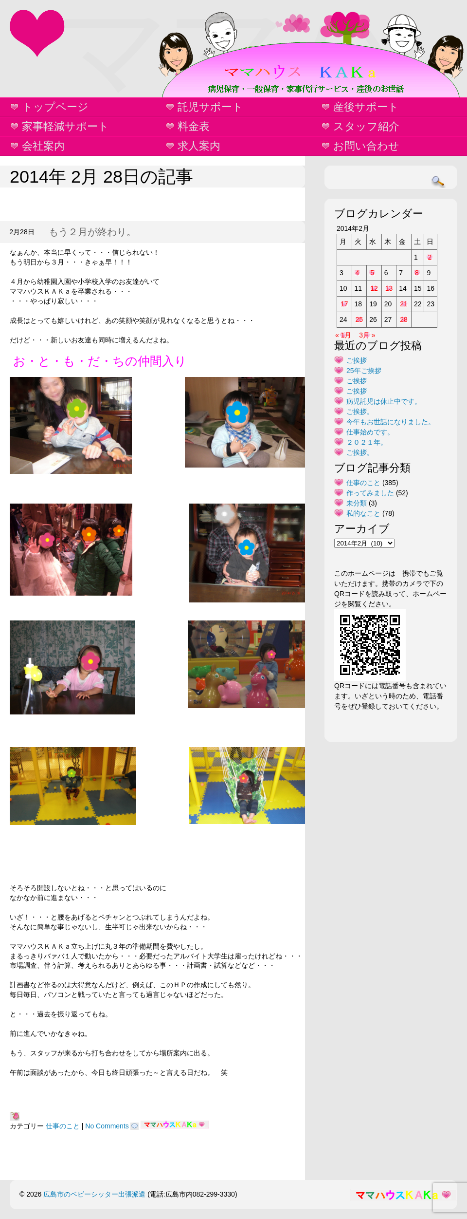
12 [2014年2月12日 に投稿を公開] (374, 288)
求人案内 (199, 146)
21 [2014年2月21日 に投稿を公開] (404, 304)
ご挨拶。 (360, 411)
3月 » (367, 335)
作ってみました (370, 493)
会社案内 (43, 146)
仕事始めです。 (370, 432)
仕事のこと (63, 1126)
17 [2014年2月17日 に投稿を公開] (344, 304)
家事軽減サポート (65, 126)
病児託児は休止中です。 (383, 401)
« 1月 (343, 335)
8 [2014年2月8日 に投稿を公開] (417, 273)
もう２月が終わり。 (92, 231)
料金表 (194, 126)
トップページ (55, 107)
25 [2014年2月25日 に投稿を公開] (359, 319)
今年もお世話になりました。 (390, 422)
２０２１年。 (366, 442)
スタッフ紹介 (366, 126)
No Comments (106, 1126)
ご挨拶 (356, 360)
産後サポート (366, 107)
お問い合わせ (366, 146)
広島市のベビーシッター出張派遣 (94, 1194)
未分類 (356, 503)
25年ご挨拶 (363, 371)
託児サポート (210, 107)
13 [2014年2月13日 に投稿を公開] (389, 288)
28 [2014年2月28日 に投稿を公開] (404, 319)
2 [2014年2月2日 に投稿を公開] (429, 257)
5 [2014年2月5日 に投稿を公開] (372, 273)
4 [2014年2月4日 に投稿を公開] (357, 273)
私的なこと (363, 513)
